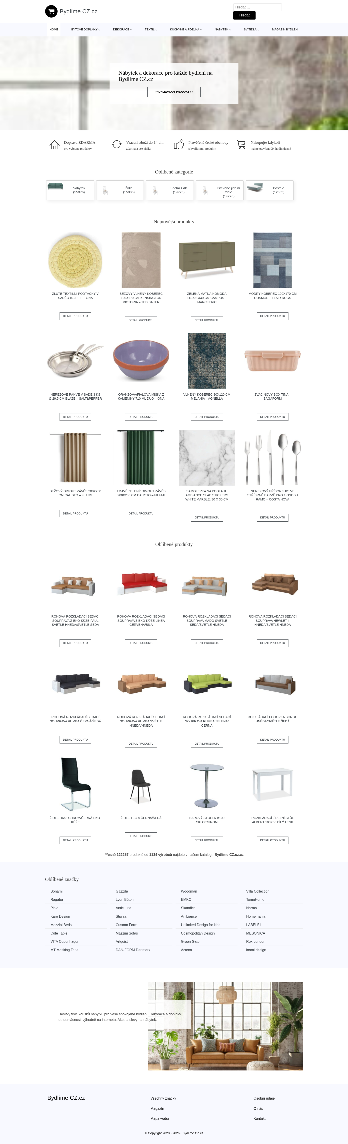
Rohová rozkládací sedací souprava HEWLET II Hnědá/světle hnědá (273, 620)
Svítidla (250, 29)
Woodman (191, 891)
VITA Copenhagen (65, 941)
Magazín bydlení (285, 29)
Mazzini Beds (61, 925)
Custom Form (127, 925)
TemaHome (258, 899)
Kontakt (260, 1118)
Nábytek (221, 29)
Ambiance (191, 916)
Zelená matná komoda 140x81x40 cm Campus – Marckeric (207, 298)
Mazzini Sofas (128, 933)
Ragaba (57, 899)
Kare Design (60, 916)
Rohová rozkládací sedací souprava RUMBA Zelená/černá (207, 721)
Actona (188, 950)
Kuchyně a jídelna (184, 29)
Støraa (122, 916)
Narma (254, 908)
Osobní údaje (264, 1098)
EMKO (188, 899)
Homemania (258, 916)
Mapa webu (159, 1118)
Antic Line (124, 908)
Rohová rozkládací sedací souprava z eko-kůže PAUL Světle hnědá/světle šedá (75, 620)
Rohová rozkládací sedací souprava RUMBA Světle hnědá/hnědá (141, 721)
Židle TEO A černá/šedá (141, 818)
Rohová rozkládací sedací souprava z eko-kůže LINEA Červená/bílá (141, 620)
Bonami (57, 891)
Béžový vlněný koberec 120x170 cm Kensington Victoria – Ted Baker (141, 298)
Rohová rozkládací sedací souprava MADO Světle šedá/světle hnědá (207, 620)
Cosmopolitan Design (200, 933)
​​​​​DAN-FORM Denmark (134, 950)
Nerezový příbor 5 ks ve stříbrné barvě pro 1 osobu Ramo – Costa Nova (272, 495)
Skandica (190, 908)
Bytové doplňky (84, 29)
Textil (149, 29)
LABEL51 (256, 925)
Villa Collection (260, 891)
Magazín (157, 1108)
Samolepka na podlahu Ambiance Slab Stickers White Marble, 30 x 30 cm (206, 495)
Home (54, 29)
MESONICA (258, 933)
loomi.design (259, 950)
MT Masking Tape (65, 950)
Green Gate (192, 941)
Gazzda (123, 891)
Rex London (258, 941)
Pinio (55, 908)
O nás (258, 1108)
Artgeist (123, 941)
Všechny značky (163, 1098)
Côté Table (59, 933)
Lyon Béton (126, 899)
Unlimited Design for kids (202, 925)
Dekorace (121, 29)
